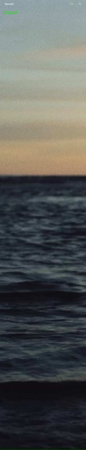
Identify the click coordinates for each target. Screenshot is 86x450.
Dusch (11, 12)
